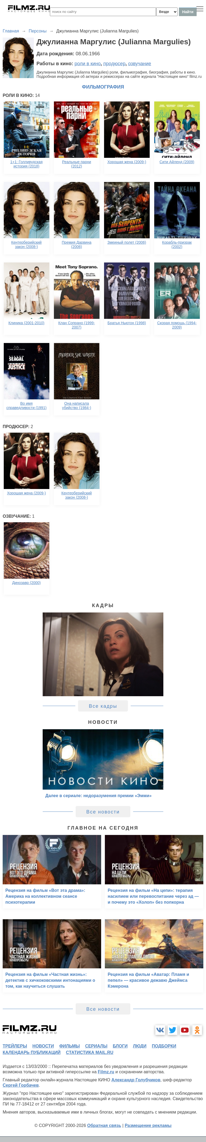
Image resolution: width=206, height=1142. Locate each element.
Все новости (103, 812)
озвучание (139, 63)
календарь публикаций (32, 1052)
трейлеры (15, 1046)
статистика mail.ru (89, 1052)
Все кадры (103, 706)
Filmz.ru (106, 1072)
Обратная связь (104, 1125)
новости (43, 1046)
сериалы (96, 1046)
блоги (120, 1046)
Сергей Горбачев (21, 1085)
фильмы (69, 1046)
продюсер (114, 63)
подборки (164, 1046)
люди (139, 1046)
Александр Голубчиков (135, 1080)
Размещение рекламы (148, 1125)
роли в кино (88, 63)
